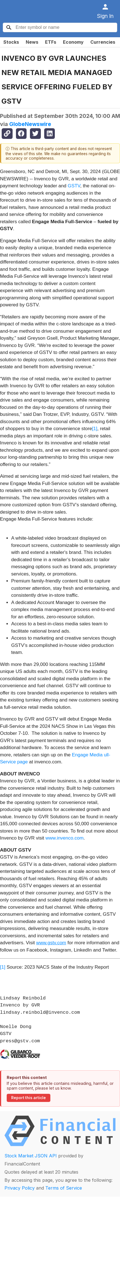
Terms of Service (63, 1188)
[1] (94, 428)
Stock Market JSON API (30, 1156)
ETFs (50, 42)
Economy (73, 42)
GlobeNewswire (30, 124)
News (32, 42)
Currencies (102, 42)
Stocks (11, 42)
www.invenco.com (65, 838)
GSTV (74, 185)
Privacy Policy (19, 1188)
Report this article (28, 1097)
